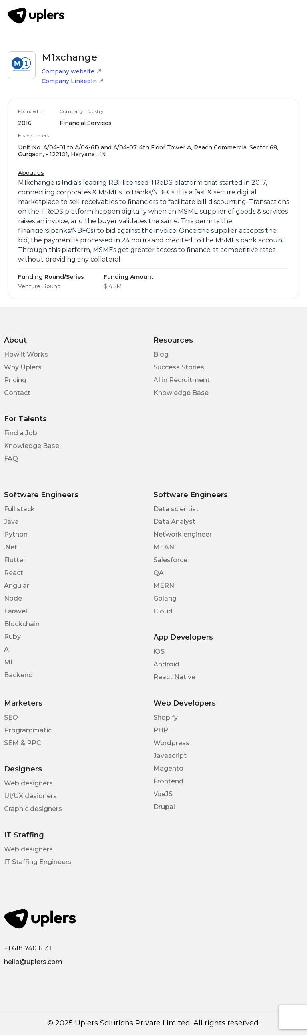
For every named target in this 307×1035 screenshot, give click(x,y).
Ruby (12, 636)
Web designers (28, 783)
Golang (165, 598)
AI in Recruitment (182, 380)
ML (9, 662)
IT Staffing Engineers (38, 862)
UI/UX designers (30, 796)
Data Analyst (174, 521)
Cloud (163, 611)
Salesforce (170, 560)
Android (166, 664)
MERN (164, 585)
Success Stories (179, 367)
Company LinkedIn (73, 81)
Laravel (15, 611)
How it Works (26, 354)
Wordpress (171, 743)
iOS (159, 651)
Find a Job (20, 433)
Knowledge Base (181, 393)
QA (159, 573)
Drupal (164, 807)
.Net (10, 547)
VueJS (163, 794)
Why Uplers (23, 367)
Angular (16, 585)
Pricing (15, 380)
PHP (161, 730)
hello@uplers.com (33, 962)
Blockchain (22, 624)
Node (13, 598)
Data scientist (176, 509)
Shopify (166, 717)
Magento (168, 768)
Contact (17, 393)
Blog (161, 354)
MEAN (164, 547)
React (13, 573)
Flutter (15, 560)
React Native (174, 677)
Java (11, 521)
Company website (72, 71)
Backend (18, 675)
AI (7, 649)
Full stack (19, 509)
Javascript (170, 755)
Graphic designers (33, 809)
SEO (11, 717)
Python (16, 534)
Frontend (168, 781)
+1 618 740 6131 (27, 948)
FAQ (11, 458)
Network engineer (183, 534)
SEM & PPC (22, 743)
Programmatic (28, 730)
